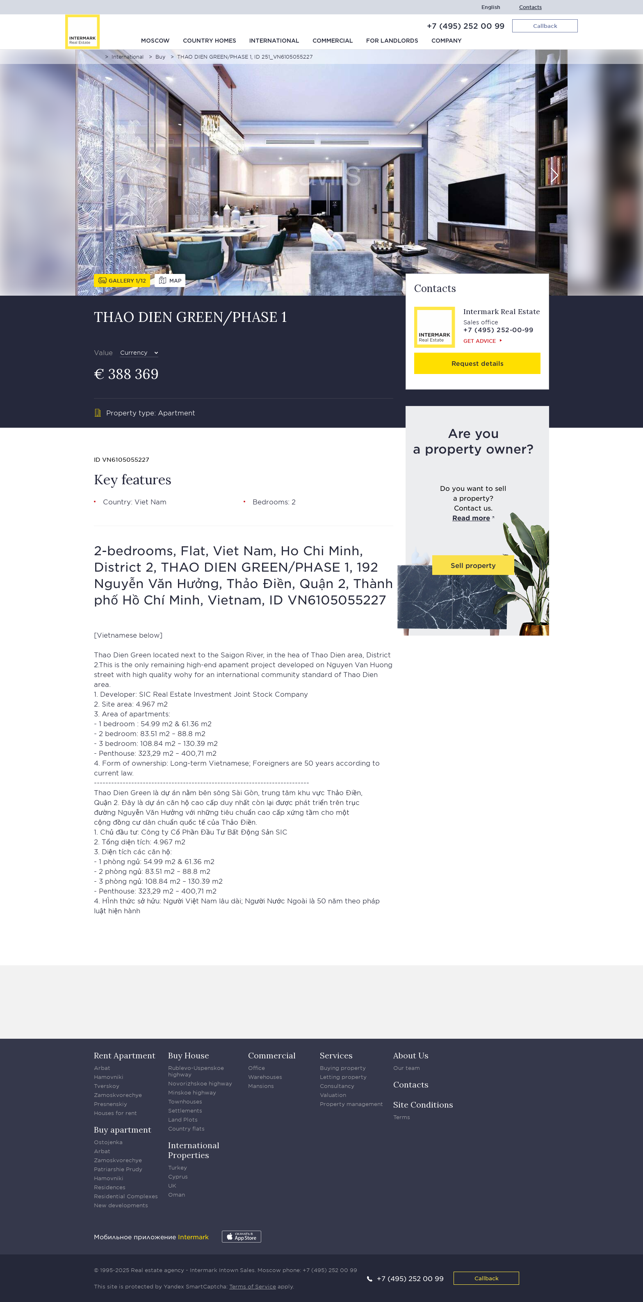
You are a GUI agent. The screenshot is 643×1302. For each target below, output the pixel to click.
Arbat (102, 1068)
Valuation (333, 1095)
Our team (406, 1068)
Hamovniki (108, 1077)
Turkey (177, 1167)
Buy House (188, 1055)
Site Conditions (423, 1104)
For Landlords (392, 41)
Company (446, 41)
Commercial (332, 41)
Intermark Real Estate (501, 311)
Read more (471, 517)
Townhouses (185, 1101)
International (274, 41)
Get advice (479, 340)
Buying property (343, 1068)
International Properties (193, 1150)
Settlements (185, 1110)
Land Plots (183, 1119)
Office (256, 1068)
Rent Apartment (124, 1055)
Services (336, 1055)
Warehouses (265, 1077)
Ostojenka (108, 1142)
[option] (321, 173)
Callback (486, 1278)
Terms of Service (252, 1286)
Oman (176, 1194)
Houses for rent (115, 1113)
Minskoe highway (192, 1092)
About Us (411, 1055)
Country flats (186, 1128)
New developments (121, 1205)
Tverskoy (106, 1086)
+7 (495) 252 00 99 (465, 25)
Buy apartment (122, 1129)
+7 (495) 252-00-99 (498, 329)
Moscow (155, 41)
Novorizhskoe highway (200, 1083)
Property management (351, 1104)
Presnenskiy (110, 1104)
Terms (401, 1117)
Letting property (343, 1077)
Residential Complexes (126, 1196)
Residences (109, 1187)
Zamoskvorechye (118, 1095)
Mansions (261, 1086)
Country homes (209, 41)
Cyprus (178, 1176)
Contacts (530, 7)
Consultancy (337, 1086)
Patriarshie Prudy (118, 1169)
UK (172, 1185)
